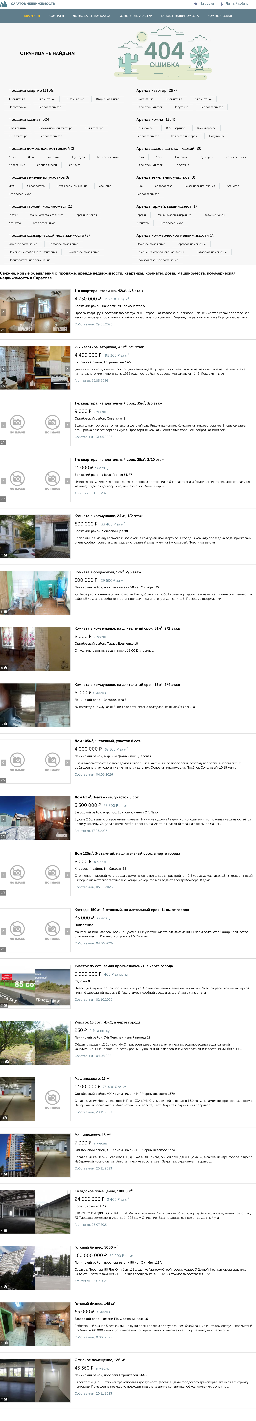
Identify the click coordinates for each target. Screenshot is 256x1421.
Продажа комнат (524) (30, 120)
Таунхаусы (82, 158)
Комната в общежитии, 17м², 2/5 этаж (108, 584)
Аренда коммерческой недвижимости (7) (176, 247)
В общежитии (18, 129)
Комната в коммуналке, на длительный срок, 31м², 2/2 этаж (127, 641)
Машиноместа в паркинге (49, 226)
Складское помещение (86, 264)
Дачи (33, 158)
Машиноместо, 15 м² (93, 1091)
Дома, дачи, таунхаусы (92, 15)
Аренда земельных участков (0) (167, 188)
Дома (12, 158)
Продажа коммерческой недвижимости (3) (50, 247)
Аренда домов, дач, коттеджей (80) (170, 158)
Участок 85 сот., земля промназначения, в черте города (124, 978)
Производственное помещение (30, 272)
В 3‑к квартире (19, 137)
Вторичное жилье (21, 107)
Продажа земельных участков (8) (40, 188)
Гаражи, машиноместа (180, 15)
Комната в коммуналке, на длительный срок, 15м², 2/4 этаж (127, 697)
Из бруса (15, 175)
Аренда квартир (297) (157, 91)
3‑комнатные (78, 99)
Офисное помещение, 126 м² (100, 1372)
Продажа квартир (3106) (32, 91)
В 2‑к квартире (98, 129)
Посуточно (183, 107)
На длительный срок (150, 107)
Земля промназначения (75, 196)
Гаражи (13, 226)
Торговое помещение (66, 255)
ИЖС (12, 196)
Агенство (110, 196)
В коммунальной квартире (57, 129)
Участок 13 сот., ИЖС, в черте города (108, 1035)
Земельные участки (136, 15)
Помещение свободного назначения (33, 264)
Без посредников (88, 107)
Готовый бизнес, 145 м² (95, 1316)
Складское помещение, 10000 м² (104, 1203)
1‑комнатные (17, 99)
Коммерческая (220, 15)
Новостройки (55, 107)
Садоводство (38, 196)
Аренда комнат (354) (156, 120)
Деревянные (53, 166)
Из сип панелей (85, 166)
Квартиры (32, 15)
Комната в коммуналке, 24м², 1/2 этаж (109, 528)
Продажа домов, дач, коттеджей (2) (43, 150)
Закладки (204, 3)
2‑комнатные (48, 99)
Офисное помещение (23, 255)
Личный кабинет (235, 3)
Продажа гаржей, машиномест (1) (41, 217)
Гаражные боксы (89, 226)
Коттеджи (55, 158)
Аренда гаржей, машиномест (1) (167, 217)
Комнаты (56, 15)
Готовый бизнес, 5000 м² (96, 1260)
